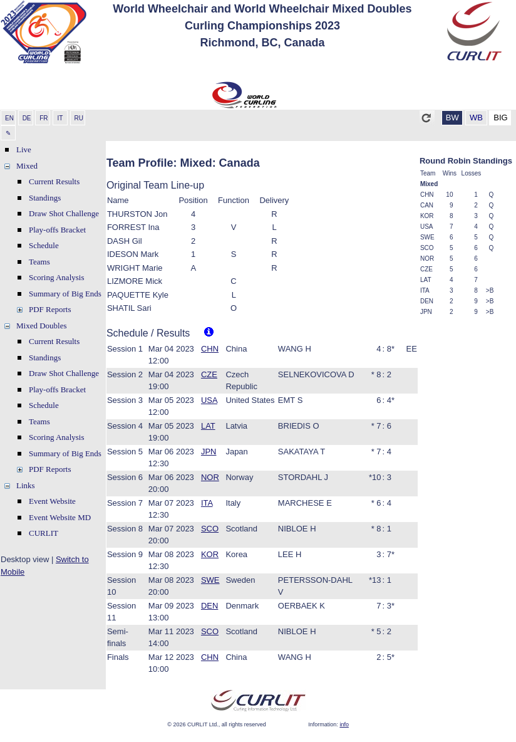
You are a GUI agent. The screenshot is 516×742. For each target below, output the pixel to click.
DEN (209, 605)
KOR (210, 554)
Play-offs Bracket (57, 229)
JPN (209, 451)
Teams (39, 261)
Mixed (27, 165)
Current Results (54, 181)
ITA (207, 503)
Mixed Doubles (41, 325)
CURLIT (43, 533)
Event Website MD (60, 517)
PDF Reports (50, 309)
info (344, 724)
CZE (209, 374)
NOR (210, 477)
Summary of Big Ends (65, 293)
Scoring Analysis (56, 277)
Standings (45, 197)
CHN (210, 348)
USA (209, 400)
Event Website (52, 501)
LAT (208, 426)
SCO (210, 528)
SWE (210, 580)
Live (23, 149)
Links (25, 485)
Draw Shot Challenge (64, 213)
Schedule (44, 245)
